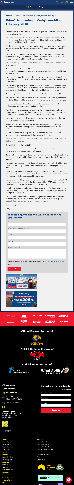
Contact (5, 457)
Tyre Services (6, 449)
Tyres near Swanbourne (44, 434)
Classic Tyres (7, 462)
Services (5, 444)
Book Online (7, 460)
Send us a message (13, 389)
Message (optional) (14, 248)
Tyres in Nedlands (43, 426)
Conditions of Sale (26, 484)
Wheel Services (7, 452)
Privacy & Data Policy (14, 484)
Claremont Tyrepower (37, 7)
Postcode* (11, 241)
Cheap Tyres (41, 442)
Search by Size (7, 427)
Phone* (18, 228)
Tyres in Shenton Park (44, 429)
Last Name (44, 385)
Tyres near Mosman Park (45, 432)
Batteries (5, 447)
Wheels (5, 437)
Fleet (4, 465)
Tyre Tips (5, 434)
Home (9, 16)
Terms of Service (59, 261)
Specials (5, 454)
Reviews (5, 470)
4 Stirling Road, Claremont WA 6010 (14, 380)
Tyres (4, 421)
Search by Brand (7, 429)
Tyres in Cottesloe (42, 424)
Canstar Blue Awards (43, 437)
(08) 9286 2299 (12, 385)
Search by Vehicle (8, 424)
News (4, 467)
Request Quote (14, 269)
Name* (10, 222)
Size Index (40, 421)
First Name (44, 380)
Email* (10, 235)
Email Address (46, 375)
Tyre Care (5, 432)
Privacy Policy (46, 261)
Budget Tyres (41, 439)
